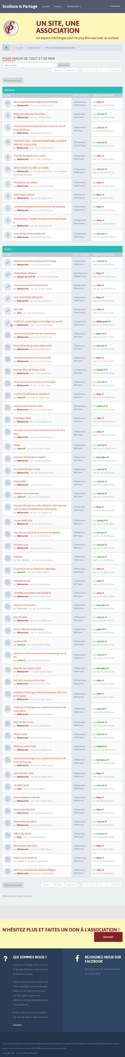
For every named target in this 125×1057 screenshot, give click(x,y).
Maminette (22, 608)
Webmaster (22, 105)
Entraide (18, 309)
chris (99, 101)
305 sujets (58, 70)
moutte (20, 861)
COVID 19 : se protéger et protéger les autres (38, 321)
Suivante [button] (117, 70)
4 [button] (94, 70)
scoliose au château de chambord (31, 393)
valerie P (101, 369)
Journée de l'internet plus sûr (29, 233)
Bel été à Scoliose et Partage (29, 680)
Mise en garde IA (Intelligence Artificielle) (35, 101)
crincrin (100, 113)
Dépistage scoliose (23, 194)
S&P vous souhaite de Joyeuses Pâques (34, 869)
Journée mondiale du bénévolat (30, 285)
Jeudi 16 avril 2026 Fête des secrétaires (34, 333)
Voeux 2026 (19, 481)
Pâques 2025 (20, 734)
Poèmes (17, 556)
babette (101, 746)
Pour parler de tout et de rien (28, 58)
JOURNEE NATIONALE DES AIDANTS (32, 592)
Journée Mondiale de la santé (29, 155)
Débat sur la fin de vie (25, 857)
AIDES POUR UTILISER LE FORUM (31, 167)
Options (46, 884)
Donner (108, 937)
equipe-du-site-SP (26, 276)
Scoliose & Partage (19, 6)
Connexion (115, 6)
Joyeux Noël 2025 (22, 520)
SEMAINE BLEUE (21, 580)
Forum (58, 6)
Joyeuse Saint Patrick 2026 (28, 406)
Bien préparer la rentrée (26, 797)
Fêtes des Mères (22, 833)
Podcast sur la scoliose (26, 493)
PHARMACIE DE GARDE (25, 182)
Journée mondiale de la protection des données (39, 206)
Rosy (99, 194)
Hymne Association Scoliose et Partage (34, 261)
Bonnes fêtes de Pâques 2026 (29, 369)
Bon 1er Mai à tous (23, 722)
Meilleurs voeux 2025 (24, 746)
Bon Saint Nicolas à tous (26, 469)
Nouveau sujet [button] (12, 80)
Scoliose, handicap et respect (29, 457)
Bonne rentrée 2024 (24, 809)
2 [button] (84, 70)
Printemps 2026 (22, 418)
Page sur (71, 70)
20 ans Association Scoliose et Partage (34, 381)
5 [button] (98, 70)
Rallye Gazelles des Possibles (29, 113)
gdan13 (100, 333)
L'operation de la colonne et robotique (34, 568)
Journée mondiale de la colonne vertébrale (36, 532)
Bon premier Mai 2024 (25, 845)
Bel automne (20, 617)
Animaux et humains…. (25, 605)
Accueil (45, 6)
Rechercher (74, 6)
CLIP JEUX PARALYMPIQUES (28, 297)
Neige (16, 445)
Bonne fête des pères (25, 821)
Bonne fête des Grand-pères (28, 629)
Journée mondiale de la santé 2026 (32, 357)
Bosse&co (102, 457)
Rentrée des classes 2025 (27, 668)
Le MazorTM (20, 641)
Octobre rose (20, 544)
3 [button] (89, 70)
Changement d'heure (24, 273)
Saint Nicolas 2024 (23, 773)
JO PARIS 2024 (21, 785)
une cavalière (23, 560)
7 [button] (108, 70)
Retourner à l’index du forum (17, 896)
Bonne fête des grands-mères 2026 (32, 345)
